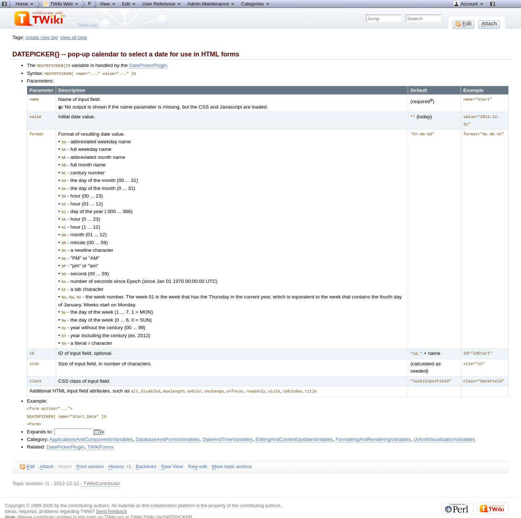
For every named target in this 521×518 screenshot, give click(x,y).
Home (25, 4)
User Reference (162, 4)
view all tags (73, 37)
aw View (172, 455)
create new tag (42, 37)
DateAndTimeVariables (228, 427)
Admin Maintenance (211, 4)
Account (469, 4)
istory (116, 455)
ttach (47, 455)
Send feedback (111, 499)
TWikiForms (100, 435)
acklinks (146, 455)
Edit (129, 4)
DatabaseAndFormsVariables (168, 427)
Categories (255, 4)
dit (27, 455)
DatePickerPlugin (148, 65)
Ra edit (197, 455)
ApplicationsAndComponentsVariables (91, 427)
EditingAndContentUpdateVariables (294, 427)
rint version (90, 455)
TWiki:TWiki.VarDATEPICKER (161, 505)
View (108, 4)
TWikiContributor (101, 471)
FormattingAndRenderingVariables (373, 427)
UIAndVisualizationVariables (444, 427)
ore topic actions (232, 455)
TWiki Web (61, 4)
